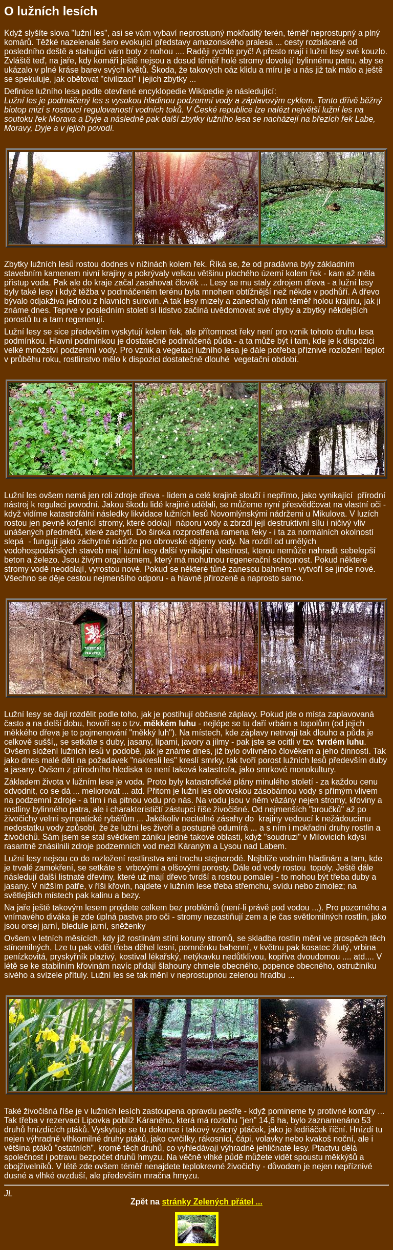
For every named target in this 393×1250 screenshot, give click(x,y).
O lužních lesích (51, 11)
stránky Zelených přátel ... (212, 1201)
